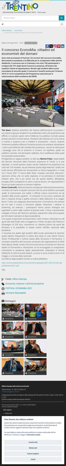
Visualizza (7, 318)
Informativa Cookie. (34, 435)
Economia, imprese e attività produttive (25, 283)
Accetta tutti (33, 442)
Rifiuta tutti (33, 448)
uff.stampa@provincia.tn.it (11, 392)
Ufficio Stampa (7, 30)
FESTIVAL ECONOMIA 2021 (19, 288)
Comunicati (18, 30)
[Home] (2, 24)
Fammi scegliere (33, 454)
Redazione (8, 413)
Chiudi (33, 459)
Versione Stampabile (16, 293)
